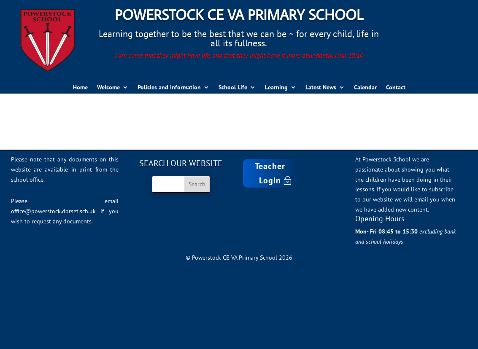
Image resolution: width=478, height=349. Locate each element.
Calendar (365, 87)
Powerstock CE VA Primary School (239, 14)
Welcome (108, 87)
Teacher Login (270, 173)
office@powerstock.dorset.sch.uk (53, 211)
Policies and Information (169, 87)
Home (80, 87)
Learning (276, 87)
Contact (395, 87)
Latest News (320, 87)
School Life (233, 87)
